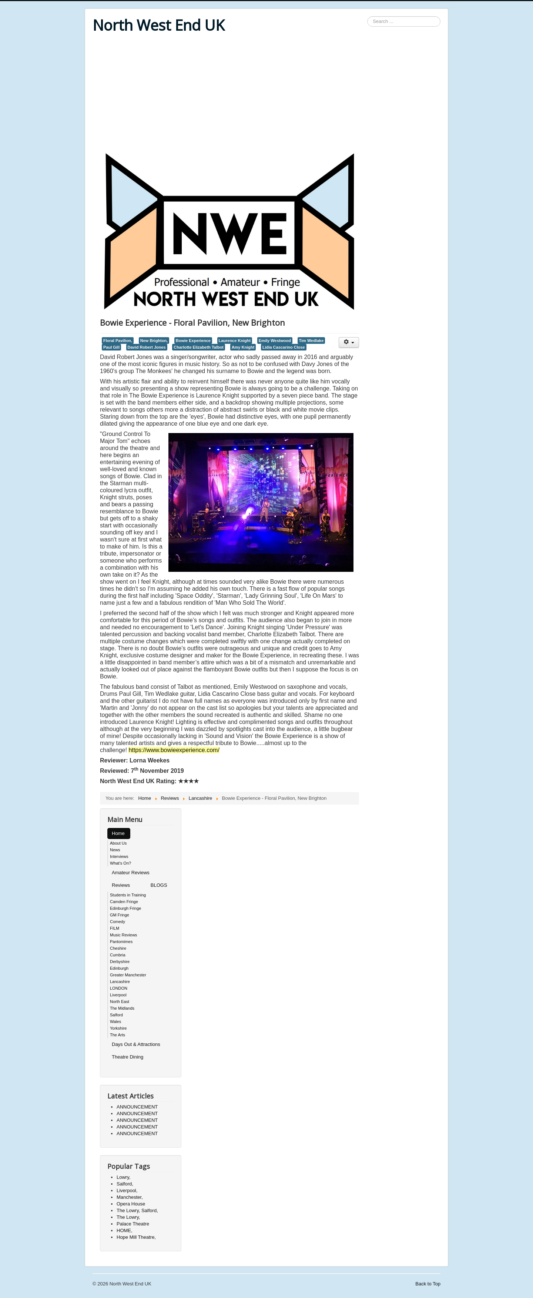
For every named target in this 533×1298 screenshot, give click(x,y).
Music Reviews (123, 935)
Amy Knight (243, 347)
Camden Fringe (124, 901)
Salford (116, 1015)
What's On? (120, 863)
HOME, (125, 1230)
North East (119, 1001)
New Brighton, (154, 340)
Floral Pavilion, (117, 340)
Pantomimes (121, 941)
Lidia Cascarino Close (283, 347)
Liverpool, (127, 1190)
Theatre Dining (127, 1057)
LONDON (118, 988)
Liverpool (118, 995)
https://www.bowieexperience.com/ (173, 750)
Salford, (125, 1184)
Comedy (117, 921)
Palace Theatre (133, 1224)
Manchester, (130, 1197)
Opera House (131, 1204)
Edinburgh (119, 968)
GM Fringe (119, 915)
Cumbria (117, 955)
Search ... (367, 16)
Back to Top (427, 1284)
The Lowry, (128, 1217)
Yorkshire (118, 1028)
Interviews (119, 856)
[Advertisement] (266, 93)
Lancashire (120, 981)
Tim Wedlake (311, 340)
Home (118, 833)
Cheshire (118, 948)
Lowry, (123, 1177)
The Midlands (122, 1008)
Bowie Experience (193, 340)
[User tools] (349, 342)
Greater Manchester (128, 975)
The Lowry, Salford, (137, 1210)
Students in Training (128, 895)
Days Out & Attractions (136, 1044)
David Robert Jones (147, 347)
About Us (118, 843)
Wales (115, 1021)
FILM (114, 928)
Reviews (121, 885)
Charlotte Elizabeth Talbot (199, 347)
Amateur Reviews (131, 872)
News (115, 850)
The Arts (117, 1035)
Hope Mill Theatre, (136, 1237)
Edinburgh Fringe (125, 908)
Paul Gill (111, 347)
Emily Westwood (275, 340)
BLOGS (159, 885)
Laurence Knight (235, 340)
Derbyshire (120, 961)
